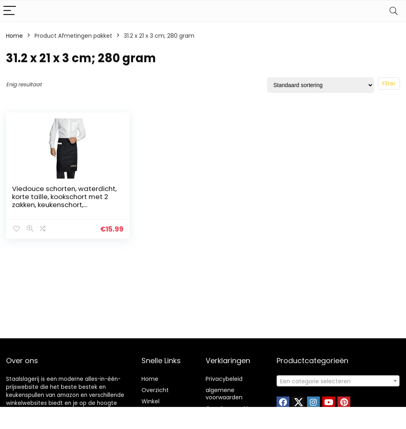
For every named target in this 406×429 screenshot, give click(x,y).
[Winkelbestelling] (320, 85)
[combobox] (338, 380)
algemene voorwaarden (224, 393)
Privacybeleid (224, 379)
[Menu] (9, 11)
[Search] (393, 11)
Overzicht (155, 390)
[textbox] (338, 381)
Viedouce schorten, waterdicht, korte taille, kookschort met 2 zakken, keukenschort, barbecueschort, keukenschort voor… (64, 205)
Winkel (150, 401)
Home (14, 36)
